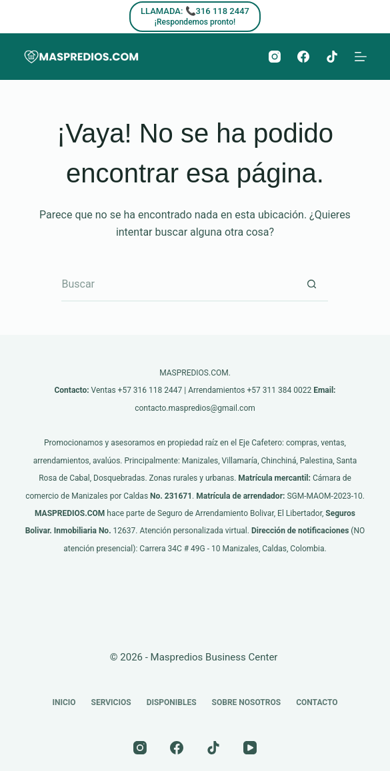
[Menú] (361, 57)
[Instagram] (275, 57)
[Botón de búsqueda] (311, 285)
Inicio (63, 702)
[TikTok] (332, 57)
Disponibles (172, 702)
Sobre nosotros (246, 702)
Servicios (111, 702)
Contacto (316, 702)
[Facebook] (303, 57)
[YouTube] (250, 747)
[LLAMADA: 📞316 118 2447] (195, 16)
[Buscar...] (178, 285)
